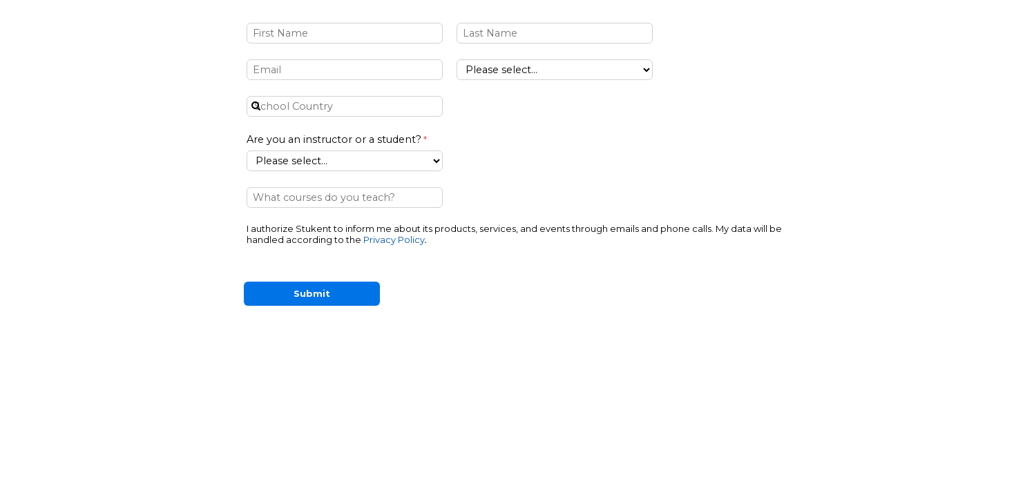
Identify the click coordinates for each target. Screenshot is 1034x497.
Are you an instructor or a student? (334, 139)
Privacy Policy (394, 239)
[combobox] (345, 106)
